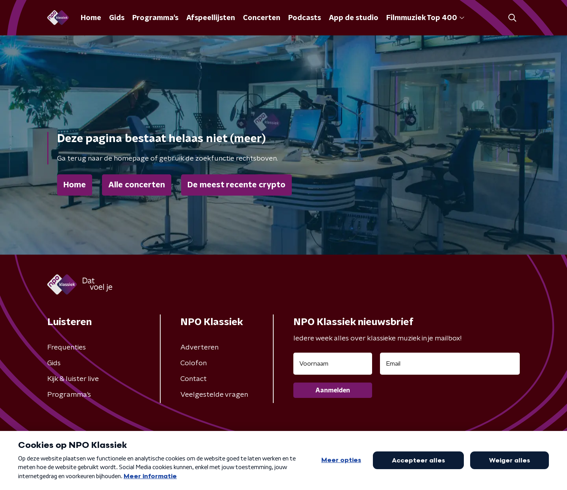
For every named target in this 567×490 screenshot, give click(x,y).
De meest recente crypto (236, 185)
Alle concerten (136, 185)
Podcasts (304, 18)
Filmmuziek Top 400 (425, 18)
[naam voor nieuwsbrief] (332, 364)
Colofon (193, 363)
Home (91, 18)
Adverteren (199, 347)
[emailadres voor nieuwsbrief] (450, 364)
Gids (116, 18)
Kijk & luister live (73, 379)
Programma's (155, 18)
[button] (512, 18)
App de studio (353, 18)
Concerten (261, 18)
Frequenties (66, 347)
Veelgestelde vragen (214, 394)
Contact (193, 379)
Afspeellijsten (210, 18)
